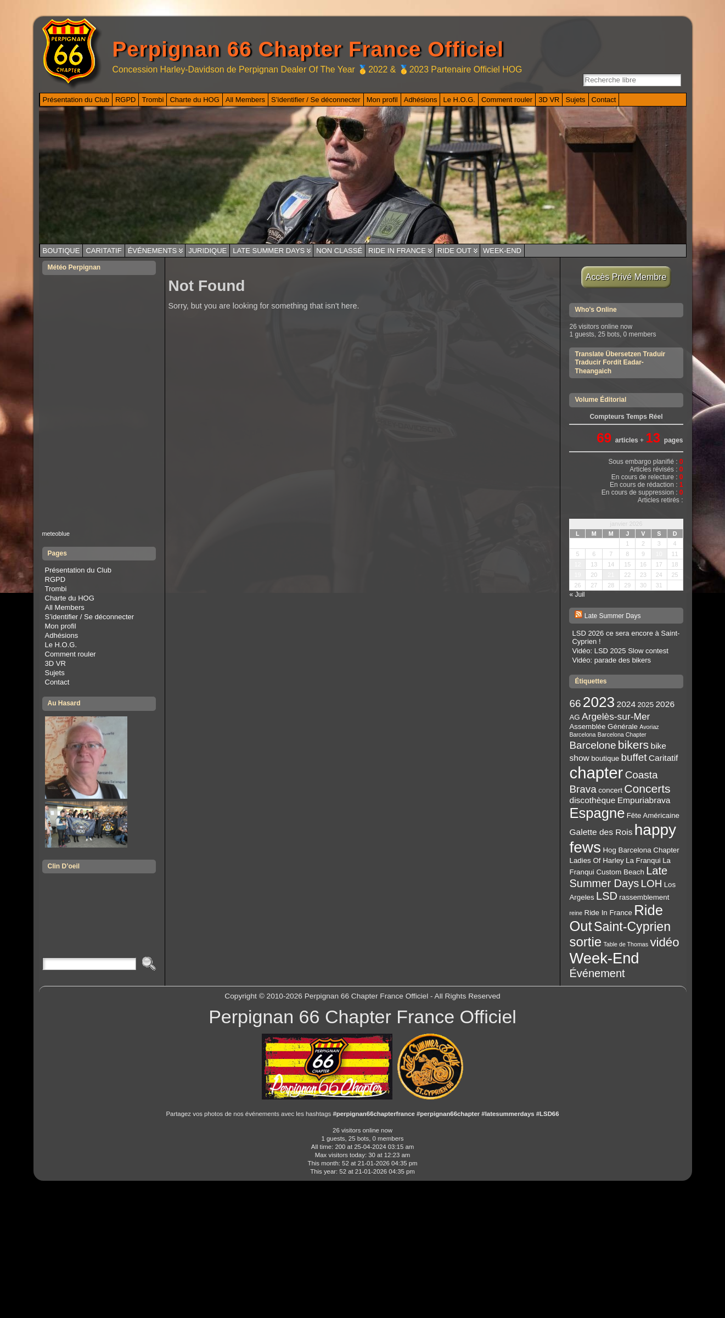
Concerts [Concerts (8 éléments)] (647, 788)
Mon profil (60, 626)
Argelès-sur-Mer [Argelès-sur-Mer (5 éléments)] (616, 716)
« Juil (577, 594)
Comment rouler (70, 654)
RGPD (55, 579)
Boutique (61, 250)
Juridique (207, 250)
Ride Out (454, 250)
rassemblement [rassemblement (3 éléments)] (644, 897)
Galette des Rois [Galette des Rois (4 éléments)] (600, 832)
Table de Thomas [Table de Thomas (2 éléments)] (626, 944)
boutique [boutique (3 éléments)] (605, 758)
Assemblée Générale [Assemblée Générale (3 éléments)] (603, 726)
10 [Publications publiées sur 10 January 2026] (659, 554)
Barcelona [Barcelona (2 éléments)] (582, 734)
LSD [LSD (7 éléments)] (606, 896)
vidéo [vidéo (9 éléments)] (664, 942)
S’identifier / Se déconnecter (89, 617)
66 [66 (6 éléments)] (575, 703)
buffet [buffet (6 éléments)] (634, 757)
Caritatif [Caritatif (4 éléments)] (663, 757)
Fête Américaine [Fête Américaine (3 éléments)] (653, 815)
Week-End (502, 250)
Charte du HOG (69, 598)
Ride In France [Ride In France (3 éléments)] (608, 912)
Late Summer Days (269, 250)
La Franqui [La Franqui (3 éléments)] (643, 860)
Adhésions (61, 635)
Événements (152, 250)
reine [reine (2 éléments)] (575, 913)
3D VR (55, 663)
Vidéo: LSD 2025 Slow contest (620, 651)
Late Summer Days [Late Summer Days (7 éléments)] (618, 877)
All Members (65, 607)
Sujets (55, 673)
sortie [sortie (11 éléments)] (585, 941)
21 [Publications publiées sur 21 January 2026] (611, 574)
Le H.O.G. (61, 645)
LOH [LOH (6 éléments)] (651, 883)
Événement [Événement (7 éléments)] (597, 973)
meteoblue (56, 533)
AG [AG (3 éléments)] (574, 717)
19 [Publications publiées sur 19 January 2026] (577, 574)
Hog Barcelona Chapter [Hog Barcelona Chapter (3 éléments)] (641, 850)
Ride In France (397, 250)
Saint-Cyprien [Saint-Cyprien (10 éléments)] (632, 926)
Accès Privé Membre (626, 277)
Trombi (56, 589)
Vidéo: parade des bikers (611, 660)
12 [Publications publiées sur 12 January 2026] (577, 564)
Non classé (339, 250)
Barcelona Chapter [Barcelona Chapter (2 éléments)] (622, 734)
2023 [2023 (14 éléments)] (599, 702)
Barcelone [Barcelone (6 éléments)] (592, 745)
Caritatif (103, 250)
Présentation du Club (78, 570)
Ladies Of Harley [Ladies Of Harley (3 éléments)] (596, 860)
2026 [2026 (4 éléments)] (665, 704)
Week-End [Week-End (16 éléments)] (604, 958)
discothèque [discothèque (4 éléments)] (592, 800)
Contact (57, 682)
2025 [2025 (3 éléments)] (645, 704)
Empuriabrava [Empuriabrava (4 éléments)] (644, 800)
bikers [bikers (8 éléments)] (633, 744)
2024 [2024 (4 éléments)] (626, 704)
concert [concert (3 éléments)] (610, 790)
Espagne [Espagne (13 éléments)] (597, 813)
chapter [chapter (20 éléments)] (596, 773)
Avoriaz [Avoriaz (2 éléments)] (649, 727)
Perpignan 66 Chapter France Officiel (308, 49)
